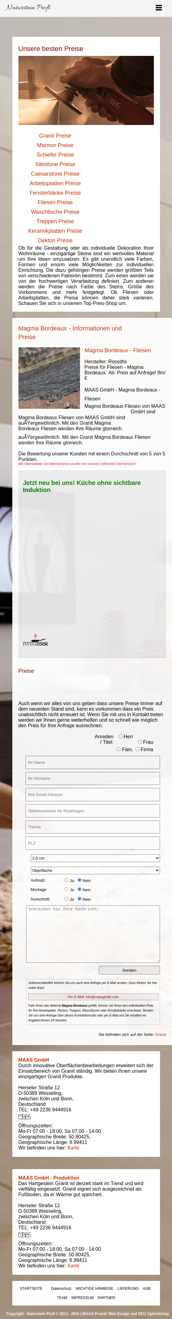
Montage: (39, 889)
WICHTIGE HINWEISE (95, 1288)
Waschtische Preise (55, 212)
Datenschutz (61, 1288)
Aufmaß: (38, 880)
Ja (69, 880)
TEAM (62, 1298)
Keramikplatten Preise (55, 231)
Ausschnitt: (40, 899)
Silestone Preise (55, 164)
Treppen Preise (55, 221)
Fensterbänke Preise (55, 193)
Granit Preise (55, 136)
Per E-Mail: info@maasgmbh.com (93, 997)
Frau (145, 742)
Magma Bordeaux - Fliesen (118, 350)
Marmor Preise (55, 145)
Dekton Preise (55, 240)
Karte (73, 1147)
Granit (160, 1034)
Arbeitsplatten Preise (55, 183)
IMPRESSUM (82, 1298)
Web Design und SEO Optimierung (138, 1314)
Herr (126, 736)
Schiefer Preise (55, 155)
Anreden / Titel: (104, 739)
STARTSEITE (31, 1288)
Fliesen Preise (55, 202)
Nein (84, 880)
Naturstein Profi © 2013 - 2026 (53, 1314)
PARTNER (106, 1298)
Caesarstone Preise (55, 174)
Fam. (125, 749)
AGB (146, 1288)
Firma (144, 749)
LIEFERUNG (128, 1288)
